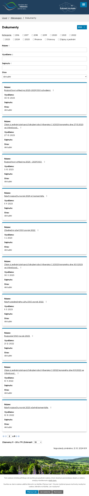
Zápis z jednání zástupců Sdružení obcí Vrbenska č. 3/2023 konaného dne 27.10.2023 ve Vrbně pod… (43, 126)
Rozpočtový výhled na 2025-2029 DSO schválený (29, 90)
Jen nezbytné (45, 492)
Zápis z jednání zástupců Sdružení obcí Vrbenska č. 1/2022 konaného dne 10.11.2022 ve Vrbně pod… (44, 372)
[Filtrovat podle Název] (44, 50)
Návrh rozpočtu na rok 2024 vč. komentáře (26, 196)
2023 (7, 39)
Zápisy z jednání (67, 39)
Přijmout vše (32, 492)
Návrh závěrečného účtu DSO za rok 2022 (26, 302)
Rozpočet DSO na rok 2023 (19, 336)
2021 (64, 35)
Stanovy (51, 39)
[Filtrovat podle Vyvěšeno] (44, 59)
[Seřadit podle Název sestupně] (9, 46)
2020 (54, 35)
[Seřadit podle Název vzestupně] (9, 45)
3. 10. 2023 (9, 169)
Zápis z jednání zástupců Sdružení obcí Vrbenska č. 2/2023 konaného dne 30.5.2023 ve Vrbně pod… (43, 266)
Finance (38, 39)
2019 (45, 35)
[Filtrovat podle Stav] (44, 77)
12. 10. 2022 (9, 415)
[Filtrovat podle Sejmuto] (44, 67)
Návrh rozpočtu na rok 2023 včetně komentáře (28, 407)
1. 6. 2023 (8, 238)
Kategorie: (7, 35)
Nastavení (58, 492)
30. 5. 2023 (9, 275)
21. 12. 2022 (9, 343)
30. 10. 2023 (9, 98)
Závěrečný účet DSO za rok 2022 (21, 230)
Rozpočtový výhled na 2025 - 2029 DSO (25, 162)
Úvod (4, 18)
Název (5, 45)
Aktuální (8, 110)
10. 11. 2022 (8, 381)
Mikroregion (16, 18)
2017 (26, 35)
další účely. (53, 480)
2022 (73, 35)
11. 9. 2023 (8, 203)
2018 (36, 35)
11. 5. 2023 (8, 309)
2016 (17, 35)
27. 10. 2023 (9, 135)
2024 (17, 39)
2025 (27, 39)
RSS (82, 27)
